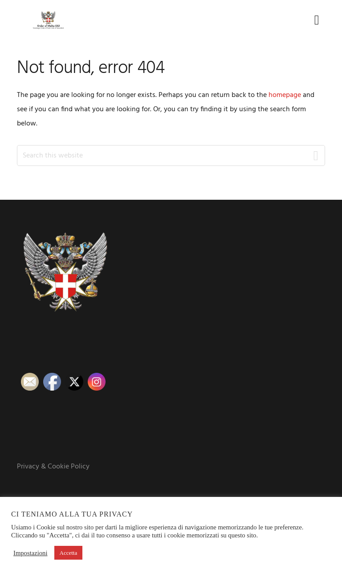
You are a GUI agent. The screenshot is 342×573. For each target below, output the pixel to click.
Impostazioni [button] (30, 553)
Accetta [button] (68, 552)
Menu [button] (313, 19)
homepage (285, 95)
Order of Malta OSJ (48, 20)
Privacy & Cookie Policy (53, 466)
